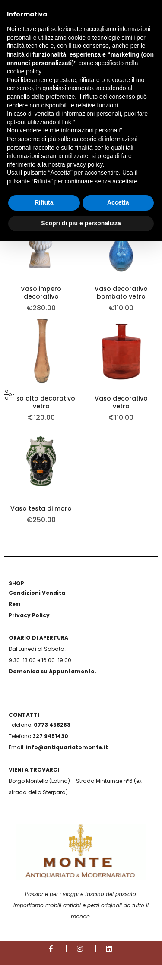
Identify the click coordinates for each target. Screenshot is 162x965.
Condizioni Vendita (37, 592)
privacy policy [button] (85, 164)
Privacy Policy (29, 615)
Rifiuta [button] (44, 202)
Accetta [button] (118, 202)
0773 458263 (52, 724)
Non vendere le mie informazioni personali (63, 130)
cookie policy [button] (24, 71)
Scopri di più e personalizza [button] (81, 223)
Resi (14, 604)
